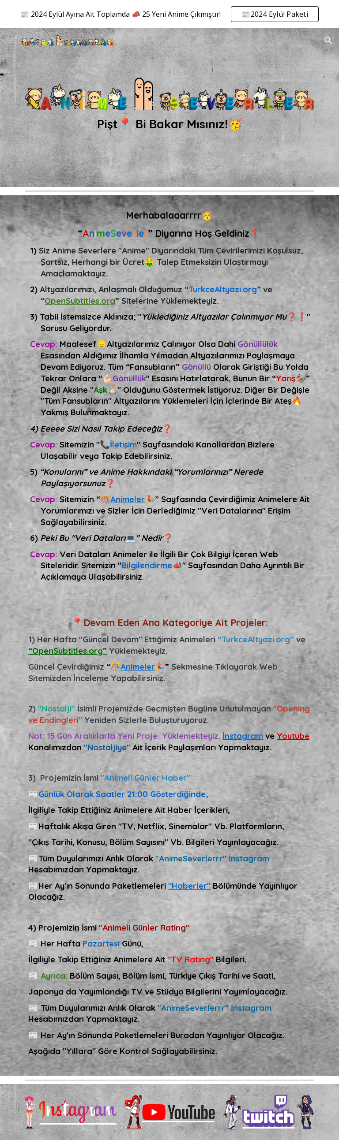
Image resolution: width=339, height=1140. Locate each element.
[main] (169, 124)
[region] (169, 14)
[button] (10, 40)
